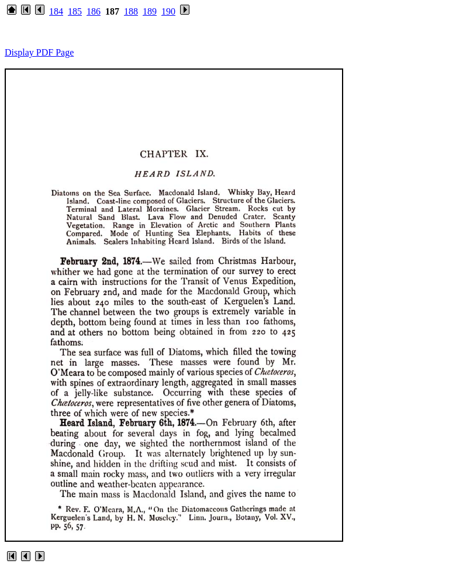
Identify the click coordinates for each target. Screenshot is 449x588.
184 (56, 11)
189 (150, 11)
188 (131, 11)
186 (94, 11)
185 (75, 11)
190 (168, 11)
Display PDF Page (39, 52)
